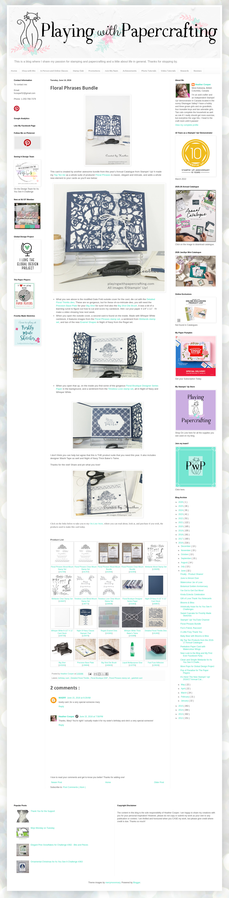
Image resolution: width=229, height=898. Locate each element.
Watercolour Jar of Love (191, 582)
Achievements (130, 71)
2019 (181, 530)
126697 (62, 601)
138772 (86, 604)
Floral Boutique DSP (99, 678)
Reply (61, 706)
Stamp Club (78, 71)
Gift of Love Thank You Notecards (195, 598)
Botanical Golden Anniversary (194, 586)
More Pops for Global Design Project (197, 666)
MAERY (62, 698)
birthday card (64, 678)
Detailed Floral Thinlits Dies (156, 631)
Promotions (94, 71)
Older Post (159, 782)
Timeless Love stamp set (120, 389)
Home (14, 71)
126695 (156, 569)
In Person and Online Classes (54, 71)
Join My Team (111, 71)
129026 (156, 665)
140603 (109, 665)
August (184, 562)
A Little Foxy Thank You (191, 632)
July (183, 566)
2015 (181, 706)
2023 (181, 514)
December (186, 546)
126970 (86, 636)
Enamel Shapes (88, 322)
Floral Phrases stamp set (107, 319)
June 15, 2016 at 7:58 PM (91, 716)
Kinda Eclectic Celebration (192, 594)
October (185, 554)
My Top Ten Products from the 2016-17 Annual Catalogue (197, 641)
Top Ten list (59, 175)
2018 (181, 534)
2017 (181, 539)
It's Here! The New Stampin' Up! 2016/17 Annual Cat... (195, 678)
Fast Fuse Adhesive (156, 663)
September (186, 558)
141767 (86, 572)
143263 (62, 665)
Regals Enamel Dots (109, 631)
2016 (181, 543)
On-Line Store (96, 523)
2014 (181, 710)
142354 (109, 572)
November (186, 550)
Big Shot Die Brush (127, 305)
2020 (181, 526)
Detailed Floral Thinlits (80, 678)
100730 (62, 636)
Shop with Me (28, 71)
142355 (132, 572)
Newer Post (56, 782)
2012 (181, 718)
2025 (181, 506)
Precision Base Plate (66, 305)
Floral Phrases (103, 175)
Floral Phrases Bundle (190, 624)
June (183, 570)
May (183, 684)
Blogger (136, 882)
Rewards (184, 71)
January (185, 701)
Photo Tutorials (148, 71)
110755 (132, 665)
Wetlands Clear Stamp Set (62, 599)
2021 (181, 522)
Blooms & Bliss (187, 602)
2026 (181, 502)
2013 (181, 714)
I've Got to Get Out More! (192, 590)
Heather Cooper (67, 674)
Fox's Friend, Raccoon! (191, 628)
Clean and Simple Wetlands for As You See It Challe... (196, 661)
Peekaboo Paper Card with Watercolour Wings (192, 647)
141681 (109, 633)
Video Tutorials (168, 71)
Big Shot (90, 305)
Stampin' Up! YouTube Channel (194, 620)
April (183, 688)
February (185, 697)
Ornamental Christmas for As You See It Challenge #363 (57, 861)
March (184, 693)
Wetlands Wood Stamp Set (156, 567)
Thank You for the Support (43, 811)
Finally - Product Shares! (191, 574)
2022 (181, 518)
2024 (181, 510)
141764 (62, 572)
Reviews (198, 71)
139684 (86, 665)
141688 (132, 636)
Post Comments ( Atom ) (74, 787)
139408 (109, 604)
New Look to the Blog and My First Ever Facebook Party (196, 654)
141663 (132, 604)
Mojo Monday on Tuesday (42, 828)
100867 (156, 604)
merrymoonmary (112, 882)
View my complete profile (186, 125)
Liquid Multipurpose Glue (132, 663)
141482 (156, 633)
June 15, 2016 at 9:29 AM (79, 698)
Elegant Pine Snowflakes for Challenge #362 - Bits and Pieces (59, 845)
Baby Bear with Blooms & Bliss (194, 636)
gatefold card (137, 678)
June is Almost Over (189, 578)
